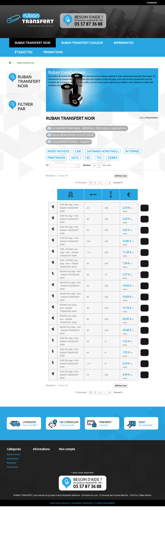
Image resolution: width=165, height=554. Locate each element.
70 (15, 253)
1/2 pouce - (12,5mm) (25, 306)
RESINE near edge (23, 214)
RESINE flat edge (23, 210)
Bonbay (111, 551)
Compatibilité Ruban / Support (69, 141)
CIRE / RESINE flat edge (22, 194)
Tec (14, 131)
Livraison (37, 458)
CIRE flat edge (21, 205)
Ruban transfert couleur (82, 42)
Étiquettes (23, 52)
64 (15, 244)
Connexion (152, 2)
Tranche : (13, 174)
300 (17, 275)
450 (16, 284)
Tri (47, 165)
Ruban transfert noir (32, 42)
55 (15, 236)
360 (16, 279)
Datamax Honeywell (21, 111)
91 (15, 271)
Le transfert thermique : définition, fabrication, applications (87, 128)
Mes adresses (65, 458)
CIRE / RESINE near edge (23, 201)
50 (15, 231)
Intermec (16, 116)
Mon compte (67, 449)
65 (15, 249)
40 (16, 227)
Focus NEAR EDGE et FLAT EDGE (71, 135)
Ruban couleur (13, 502)
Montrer (87, 165)
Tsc (14, 136)
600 (17, 288)
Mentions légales (41, 462)
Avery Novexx (18, 101)
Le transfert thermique (43, 471)
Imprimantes (123, 42)
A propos (37, 467)
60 (15, 240)
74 (15, 266)
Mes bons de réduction (69, 467)
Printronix (16, 121)
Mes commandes (67, 454)
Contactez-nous (40, 454)
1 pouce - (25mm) (23, 301)
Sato (14, 126)
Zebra (15, 141)
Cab (14, 106)
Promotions (53, 52)
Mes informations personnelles (73, 462)
